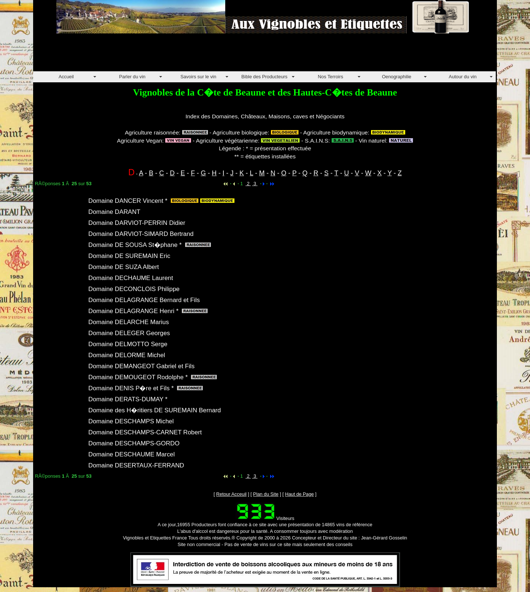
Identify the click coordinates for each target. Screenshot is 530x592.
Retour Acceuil (231, 494)
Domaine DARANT (114, 211)
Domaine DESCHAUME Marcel (131, 454)
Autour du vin (462, 76)
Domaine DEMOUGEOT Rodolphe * (138, 377)
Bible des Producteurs (264, 76)
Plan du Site (266, 494)
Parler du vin (132, 76)
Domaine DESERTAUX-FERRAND (136, 465)
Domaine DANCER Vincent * (127, 200)
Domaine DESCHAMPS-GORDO (134, 443)
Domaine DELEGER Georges (129, 333)
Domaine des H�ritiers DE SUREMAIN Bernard (154, 410)
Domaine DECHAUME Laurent (130, 278)
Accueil (66, 76)
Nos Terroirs (330, 76)
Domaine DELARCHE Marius (128, 322)
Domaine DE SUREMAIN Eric (129, 255)
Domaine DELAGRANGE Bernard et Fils (144, 300)
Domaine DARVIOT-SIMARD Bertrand (141, 233)
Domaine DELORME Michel (126, 355)
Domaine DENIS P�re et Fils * (131, 388)
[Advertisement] (167, 54)
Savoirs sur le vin (198, 76)
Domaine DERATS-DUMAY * (127, 399)
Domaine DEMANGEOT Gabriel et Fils (141, 366)
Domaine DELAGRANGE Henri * (133, 311)
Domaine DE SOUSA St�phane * (135, 244)
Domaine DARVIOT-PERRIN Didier (136, 222)
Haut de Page (299, 494)
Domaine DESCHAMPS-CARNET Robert (145, 432)
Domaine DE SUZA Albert (123, 266)
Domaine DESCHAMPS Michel (131, 421)
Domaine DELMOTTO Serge (127, 344)
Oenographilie (396, 76)
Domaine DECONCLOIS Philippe (134, 289)
